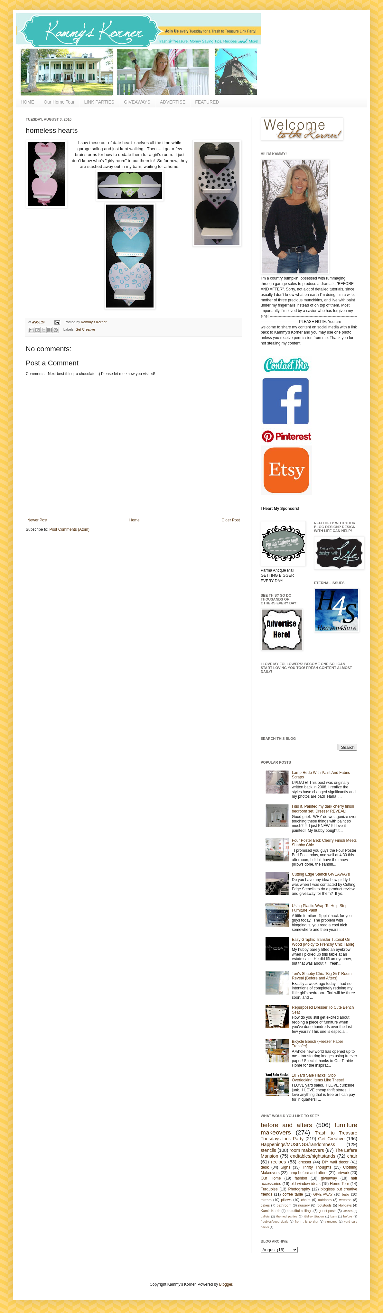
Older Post (230, 520)
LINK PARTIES (99, 102)
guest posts (327, 1211)
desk (265, 1167)
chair (352, 1156)
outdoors (325, 1200)
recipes (278, 1161)
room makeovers (307, 1150)
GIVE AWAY (322, 1194)
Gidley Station (314, 1216)
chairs (305, 1200)
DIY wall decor (335, 1162)
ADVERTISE (172, 102)
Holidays (344, 1205)
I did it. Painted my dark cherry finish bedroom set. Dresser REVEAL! (323, 808)
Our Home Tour (59, 102)
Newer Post (37, 520)
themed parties (286, 1216)
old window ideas (306, 1183)
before (347, 1216)
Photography (299, 1189)
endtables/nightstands (312, 1156)
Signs (285, 1167)
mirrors (266, 1200)
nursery (304, 1205)
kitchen (347, 1211)
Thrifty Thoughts (317, 1167)
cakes (265, 1205)
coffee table (293, 1194)
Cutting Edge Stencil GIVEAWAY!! (321, 874)
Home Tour (339, 1183)
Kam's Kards (270, 1211)
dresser (304, 1162)
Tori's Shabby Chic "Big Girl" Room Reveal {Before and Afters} (322, 975)
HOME (27, 102)
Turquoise (269, 1189)
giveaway (329, 1178)
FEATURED (207, 102)
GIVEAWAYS (137, 102)
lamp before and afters (308, 1173)
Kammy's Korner (94, 322)
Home (134, 520)
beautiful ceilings (300, 1211)
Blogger (225, 1284)
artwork (343, 1173)
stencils (268, 1150)
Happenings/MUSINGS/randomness (298, 1144)
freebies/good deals (274, 1221)
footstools (324, 1205)
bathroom (284, 1205)
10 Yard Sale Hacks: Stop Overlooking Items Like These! (318, 1077)
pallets (265, 1216)
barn (334, 1216)
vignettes (331, 1221)
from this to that (306, 1221)
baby (346, 1194)
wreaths (345, 1200)
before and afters (286, 1125)
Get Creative (85, 329)
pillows (286, 1200)
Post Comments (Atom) (69, 529)
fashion (301, 1178)
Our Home (271, 1178)
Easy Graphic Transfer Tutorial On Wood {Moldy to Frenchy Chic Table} (323, 941)
